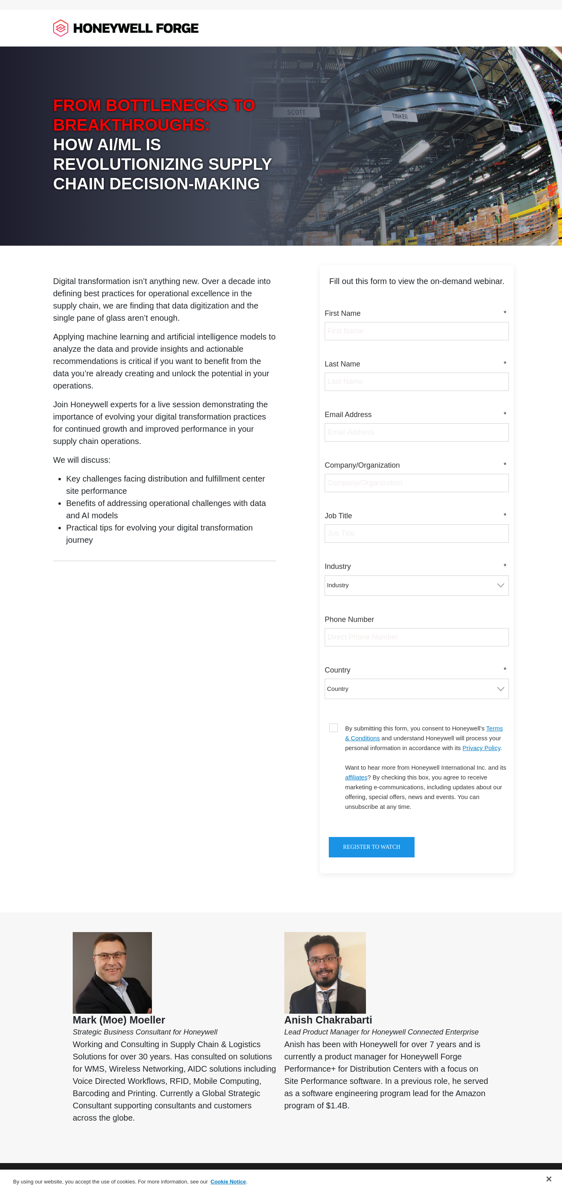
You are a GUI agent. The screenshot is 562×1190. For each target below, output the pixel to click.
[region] (281, 1180)
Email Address (416, 415)
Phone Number (349, 619)
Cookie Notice (228, 1182)
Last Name (416, 364)
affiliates (356, 777)
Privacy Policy (481, 747)
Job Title (416, 516)
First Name (416, 314)
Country (416, 670)
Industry (416, 567)
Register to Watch (371, 847)
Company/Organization (416, 465)
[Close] (549, 1179)
